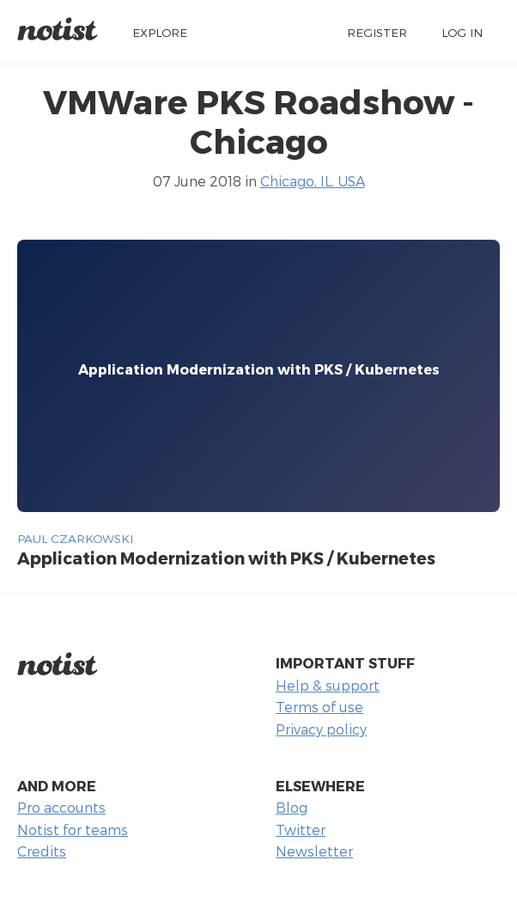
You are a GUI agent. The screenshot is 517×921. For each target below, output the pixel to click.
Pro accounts (61, 807)
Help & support (328, 685)
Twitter (300, 829)
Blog (291, 807)
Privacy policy (321, 729)
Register (377, 32)
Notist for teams (72, 829)
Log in (462, 32)
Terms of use (319, 706)
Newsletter (314, 851)
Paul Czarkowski (75, 538)
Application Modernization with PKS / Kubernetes (226, 558)
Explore (159, 32)
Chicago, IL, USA (312, 181)
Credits (41, 851)
